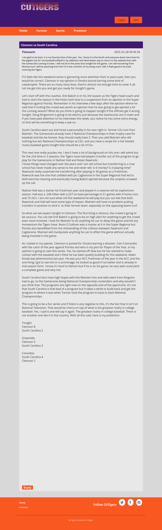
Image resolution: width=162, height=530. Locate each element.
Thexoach (28, 52)
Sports (60, 31)
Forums (41, 31)
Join (136, 20)
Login (121, 20)
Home (23, 31)
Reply (27, 487)
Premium (80, 31)
